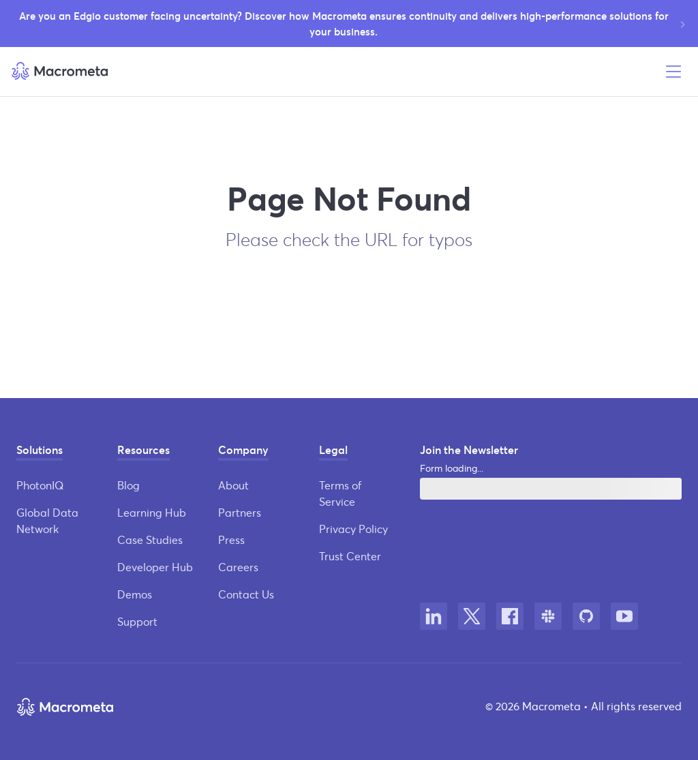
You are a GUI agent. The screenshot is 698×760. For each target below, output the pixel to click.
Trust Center (350, 556)
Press (231, 539)
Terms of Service (340, 493)
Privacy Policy (353, 528)
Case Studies (150, 539)
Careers (238, 567)
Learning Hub (151, 512)
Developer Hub (155, 567)
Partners (239, 512)
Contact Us (246, 594)
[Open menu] (673, 71)
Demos (134, 594)
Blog (128, 485)
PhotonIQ (39, 485)
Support (137, 621)
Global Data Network (47, 520)
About (233, 485)
